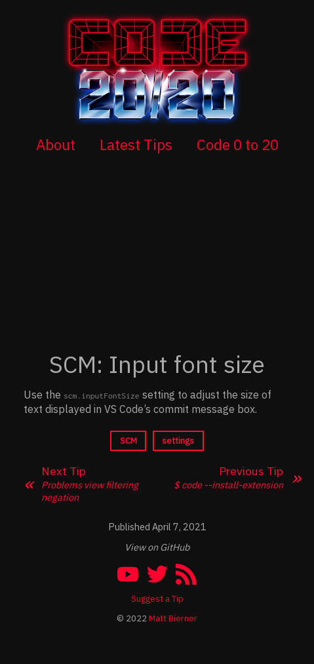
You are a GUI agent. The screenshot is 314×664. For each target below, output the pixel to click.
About (55, 144)
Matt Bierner (173, 618)
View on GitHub (157, 547)
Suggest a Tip (157, 598)
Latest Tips (136, 144)
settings (178, 440)
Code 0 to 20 (238, 144)
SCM (128, 440)
